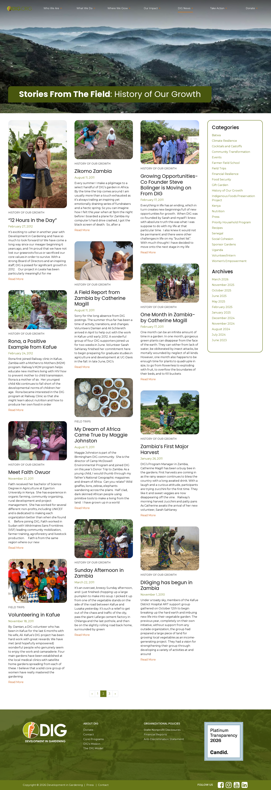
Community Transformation (231, 151)
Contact (88, 734)
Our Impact (151, 8)
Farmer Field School (226, 163)
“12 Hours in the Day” (32, 220)
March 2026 (220, 279)
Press (215, 216)
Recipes (217, 228)
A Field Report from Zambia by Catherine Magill (99, 298)
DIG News (184, 8)
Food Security (221, 179)
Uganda (217, 250)
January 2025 (221, 312)
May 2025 (218, 301)
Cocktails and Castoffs (227, 146)
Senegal (217, 233)
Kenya (216, 205)
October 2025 (221, 290)
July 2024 (219, 334)
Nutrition (218, 211)
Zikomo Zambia (93, 171)
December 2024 (223, 318)
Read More (16, 279)
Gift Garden (220, 185)
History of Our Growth (227, 190)
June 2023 (219, 340)
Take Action (217, 8)
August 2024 (221, 329)
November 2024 (223, 323)
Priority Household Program (231, 222)
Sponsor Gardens (224, 244)
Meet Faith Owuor (29, 472)
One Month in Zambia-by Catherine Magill (168, 317)
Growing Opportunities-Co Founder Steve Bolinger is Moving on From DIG (169, 185)
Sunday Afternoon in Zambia (99, 573)
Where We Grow (118, 8)
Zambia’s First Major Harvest (165, 449)
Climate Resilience (224, 140)
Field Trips (219, 168)
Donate (250, 8)
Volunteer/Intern (224, 255)
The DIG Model (93, 748)
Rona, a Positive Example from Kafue (32, 344)
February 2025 (222, 307)
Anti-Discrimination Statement (164, 739)
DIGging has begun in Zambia (167, 585)
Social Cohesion (222, 239)
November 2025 (223, 285)
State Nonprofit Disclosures (162, 729)
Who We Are (51, 8)
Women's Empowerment (229, 261)
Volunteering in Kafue (34, 614)
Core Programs (93, 739)
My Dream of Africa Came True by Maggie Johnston (101, 435)
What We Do (84, 8)
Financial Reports (155, 734)
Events (216, 157)
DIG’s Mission (91, 743)
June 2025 (219, 296)
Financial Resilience (225, 174)
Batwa (216, 135)
